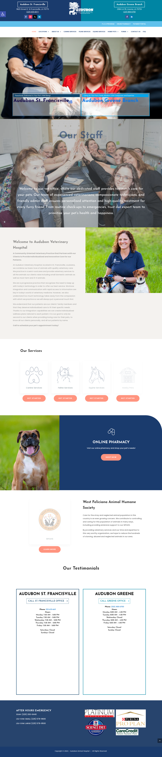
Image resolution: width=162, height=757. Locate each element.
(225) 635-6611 (32, 12)
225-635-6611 (51, 609)
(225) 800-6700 (129, 12)
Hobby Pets (112, 32)
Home (34, 32)
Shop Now (111, 457)
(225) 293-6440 (29, 714)
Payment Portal (139, 24)
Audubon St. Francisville (32, 4)
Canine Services (70, 32)
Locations (43, 32)
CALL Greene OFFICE (113, 601)
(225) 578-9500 (38, 723)
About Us (55, 32)
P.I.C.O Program (108, 24)
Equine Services (99, 32)
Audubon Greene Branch (129, 4)
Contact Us (135, 32)
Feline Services (84, 32)
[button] (3, 14)
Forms (123, 32)
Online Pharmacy (124, 24)
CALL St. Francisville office (46, 601)
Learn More (50, 549)
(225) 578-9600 (38, 719)
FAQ (144, 32)
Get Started (34, 398)
